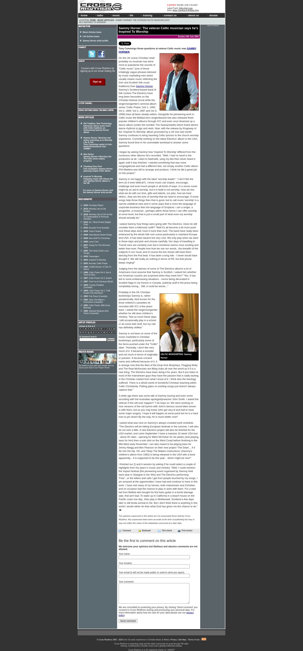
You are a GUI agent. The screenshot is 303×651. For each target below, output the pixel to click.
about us (192, 15)
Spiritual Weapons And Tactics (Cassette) (95, 312)
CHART (193, 4)
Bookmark (144, 530)
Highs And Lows (186, 8)
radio (98, 15)
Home (93, 20)
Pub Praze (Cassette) (95, 296)
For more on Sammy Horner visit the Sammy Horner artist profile (98, 191)
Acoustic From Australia (96, 228)
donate (213, 15)
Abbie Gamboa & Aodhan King (186, 10)
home (83, 15)
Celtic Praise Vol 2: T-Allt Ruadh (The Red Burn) (96, 292)
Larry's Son (91, 242)
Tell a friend (165, 530)
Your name (124, 554)
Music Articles (105, 20)
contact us (169, 15)
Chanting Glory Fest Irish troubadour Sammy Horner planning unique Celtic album (98, 168)
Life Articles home (91, 36)
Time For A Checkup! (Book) (98, 282)
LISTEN (171, 4)
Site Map (182, 640)
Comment (124, 530)
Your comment (126, 581)
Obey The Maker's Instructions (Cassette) (94, 301)
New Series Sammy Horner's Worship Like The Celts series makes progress (97, 157)
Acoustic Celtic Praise (95, 263)
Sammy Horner (144, 86)
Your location (125, 563)
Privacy (173, 640)
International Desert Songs (97, 235)
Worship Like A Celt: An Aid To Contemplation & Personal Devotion (97, 216)
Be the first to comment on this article (147, 541)
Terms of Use (193, 640)
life (130, 15)
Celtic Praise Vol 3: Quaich (97, 278)
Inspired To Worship (94, 260)
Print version (185, 530)
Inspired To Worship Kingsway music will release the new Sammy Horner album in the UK (98, 179)
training (146, 15)
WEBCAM (182, 4)
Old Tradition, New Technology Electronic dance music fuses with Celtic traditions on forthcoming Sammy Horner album (97, 127)
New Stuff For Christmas (96, 238)
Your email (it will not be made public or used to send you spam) (151, 572)
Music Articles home (92, 32)
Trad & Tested (92, 231)
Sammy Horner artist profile (95, 41)
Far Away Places (93, 205)
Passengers (91, 256)
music (115, 15)
